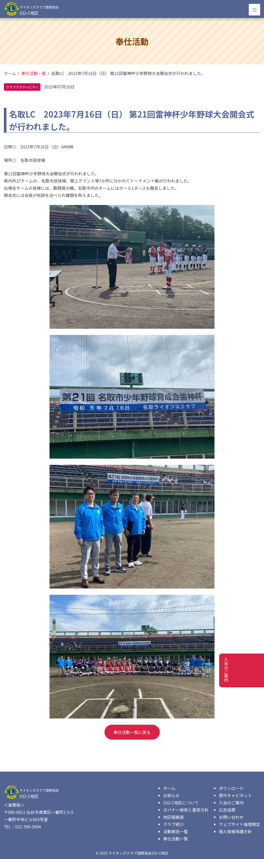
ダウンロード (231, 788)
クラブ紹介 (173, 824)
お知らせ (171, 795)
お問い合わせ (231, 817)
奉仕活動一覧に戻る (132, 732)
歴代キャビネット (235, 795)
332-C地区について (181, 802)
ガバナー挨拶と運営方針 (186, 810)
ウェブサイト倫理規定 (239, 824)
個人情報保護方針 (235, 831)
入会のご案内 (231, 802)
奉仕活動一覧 (175, 839)
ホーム (169, 788)
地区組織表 (173, 817)
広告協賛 (227, 810)
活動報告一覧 (175, 831)
